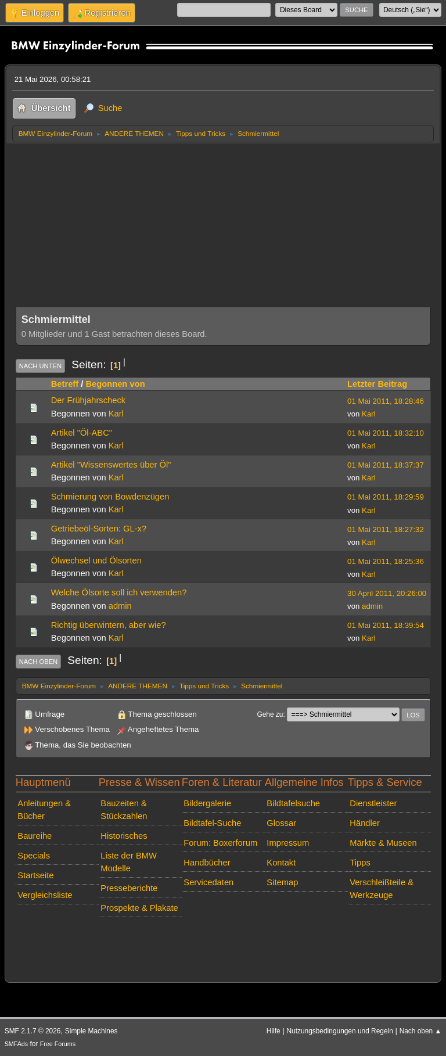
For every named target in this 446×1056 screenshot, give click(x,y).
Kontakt (281, 862)
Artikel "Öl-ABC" (81, 432)
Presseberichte (128, 888)
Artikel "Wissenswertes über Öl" (111, 464)
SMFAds (16, 1043)
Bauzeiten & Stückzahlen (123, 810)
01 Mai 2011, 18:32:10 (385, 433)
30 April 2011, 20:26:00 (386, 593)
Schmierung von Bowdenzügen (110, 496)
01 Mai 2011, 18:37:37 (385, 465)
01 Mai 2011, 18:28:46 (385, 401)
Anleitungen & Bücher (44, 810)
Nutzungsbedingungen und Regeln (339, 1031)
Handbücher (207, 862)
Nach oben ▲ (421, 1031)
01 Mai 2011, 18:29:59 (385, 497)
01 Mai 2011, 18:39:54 (385, 625)
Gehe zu (270, 714)
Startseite (35, 875)
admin (120, 605)
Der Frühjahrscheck (88, 400)
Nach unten (40, 365)
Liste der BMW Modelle (128, 862)
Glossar (281, 823)
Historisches (123, 836)
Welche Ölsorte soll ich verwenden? (119, 592)
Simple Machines (91, 1031)
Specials (33, 855)
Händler (365, 823)
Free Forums (57, 1043)
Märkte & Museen (383, 842)
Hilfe (273, 1031)
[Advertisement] (223, 230)
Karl (116, 413)
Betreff (64, 384)
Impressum (288, 842)
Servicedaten (208, 882)
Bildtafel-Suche (212, 823)
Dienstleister (373, 803)
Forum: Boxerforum (220, 842)
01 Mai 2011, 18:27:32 (385, 529)
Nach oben (38, 661)
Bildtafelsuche (293, 803)
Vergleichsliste (44, 895)
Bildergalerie (207, 803)
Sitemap (282, 882)
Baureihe (34, 836)
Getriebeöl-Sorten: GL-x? (98, 528)
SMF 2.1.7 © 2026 (33, 1031)
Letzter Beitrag (377, 384)
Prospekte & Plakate (139, 908)
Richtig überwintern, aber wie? (108, 625)
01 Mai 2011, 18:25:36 (385, 561)
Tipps (360, 862)
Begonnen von (115, 384)
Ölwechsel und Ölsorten (96, 560)
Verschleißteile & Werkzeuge (381, 889)
